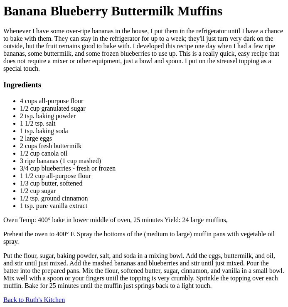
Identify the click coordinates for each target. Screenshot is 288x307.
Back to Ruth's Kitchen (34, 299)
